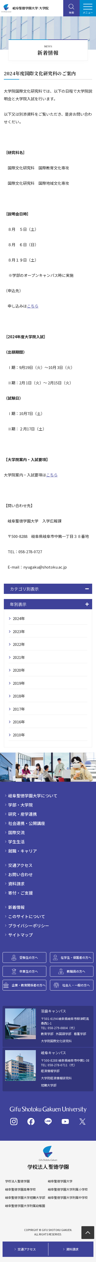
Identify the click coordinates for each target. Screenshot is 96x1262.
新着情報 (16, 907)
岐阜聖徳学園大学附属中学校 (68, 1197)
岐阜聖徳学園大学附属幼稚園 (25, 1205)
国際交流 (16, 832)
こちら (32, 306)
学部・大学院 (20, 805)
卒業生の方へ (28, 971)
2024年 (19, 618)
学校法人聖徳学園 (17, 1181)
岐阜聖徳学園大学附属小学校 (68, 1189)
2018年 (19, 696)
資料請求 (16, 884)
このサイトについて (26, 916)
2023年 (19, 631)
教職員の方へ (76, 971)
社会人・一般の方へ (76, 985)
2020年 (19, 670)
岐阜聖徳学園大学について (32, 795)
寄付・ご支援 (20, 893)
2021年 (19, 657)
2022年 (19, 644)
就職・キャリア (22, 851)
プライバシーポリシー (28, 925)
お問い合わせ (20, 874)
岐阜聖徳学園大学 (60, 1181)
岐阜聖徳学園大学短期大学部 (25, 1197)
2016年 (19, 721)
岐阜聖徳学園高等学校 (20, 1189)
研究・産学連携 (22, 814)
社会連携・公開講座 (26, 823)
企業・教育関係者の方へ (29, 985)
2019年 (19, 683)
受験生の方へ (28, 957)
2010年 (19, 734)
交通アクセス (20, 865)
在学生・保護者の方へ (76, 957)
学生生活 (16, 842)
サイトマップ (20, 935)
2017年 (19, 709)
